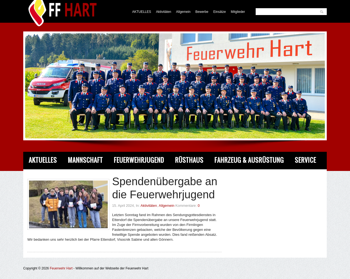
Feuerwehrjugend (139, 160)
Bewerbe (202, 12)
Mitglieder (238, 12)
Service (305, 160)
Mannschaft (85, 160)
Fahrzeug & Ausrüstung (249, 160)
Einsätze (219, 12)
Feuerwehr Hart (61, 268)
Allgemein (183, 12)
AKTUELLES (141, 12)
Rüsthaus (189, 160)
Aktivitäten (163, 12)
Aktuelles (43, 160)
